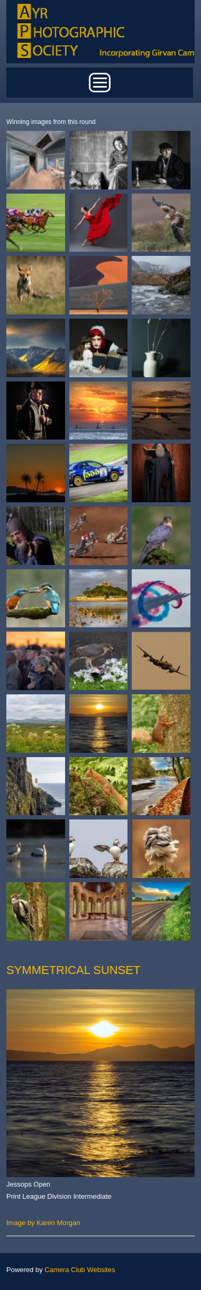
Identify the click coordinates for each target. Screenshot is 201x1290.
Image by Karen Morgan (43, 1223)
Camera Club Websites (79, 1270)
